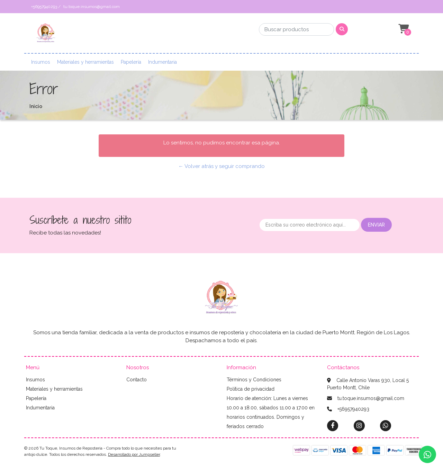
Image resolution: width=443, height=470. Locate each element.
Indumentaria (162, 62)
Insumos (40, 62)
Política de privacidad (250, 389)
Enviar (376, 225)
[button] (403, 29)
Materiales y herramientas (85, 62)
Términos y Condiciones (254, 379)
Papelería (131, 62)
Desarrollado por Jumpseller (134, 454)
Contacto (136, 379)
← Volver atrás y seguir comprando (221, 166)
